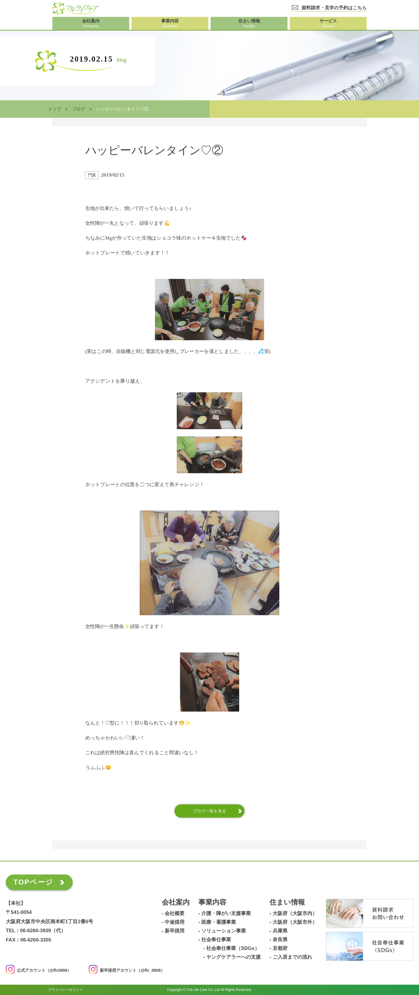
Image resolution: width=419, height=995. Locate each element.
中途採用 (174, 922)
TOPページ (33, 882)
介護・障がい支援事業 (226, 913)
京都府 (280, 948)
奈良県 (280, 939)
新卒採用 (174, 931)
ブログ (78, 109)
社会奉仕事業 (216, 939)
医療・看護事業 (218, 922)
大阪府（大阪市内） (295, 913)
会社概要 (174, 913)
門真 (92, 175)
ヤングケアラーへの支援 (233, 957)
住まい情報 (287, 902)
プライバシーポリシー (65, 990)
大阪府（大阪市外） (295, 922)
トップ (54, 109)
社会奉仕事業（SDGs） (232, 948)
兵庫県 (280, 931)
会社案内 (176, 902)
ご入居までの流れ (292, 957)
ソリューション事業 (223, 931)
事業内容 (212, 902)
